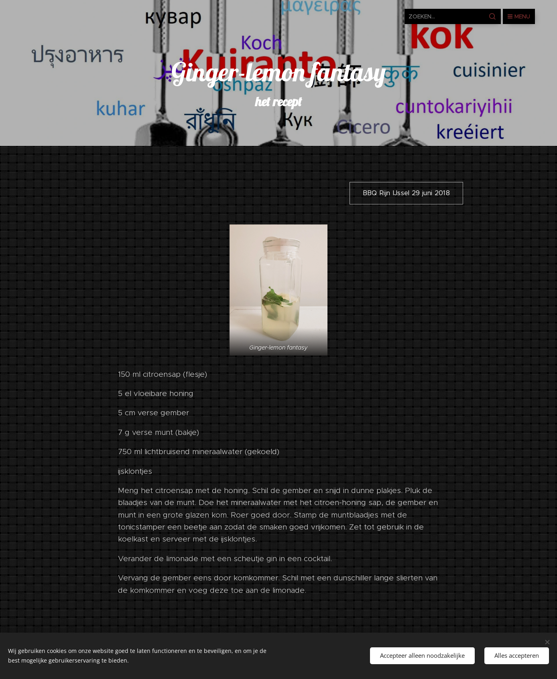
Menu (519, 16)
